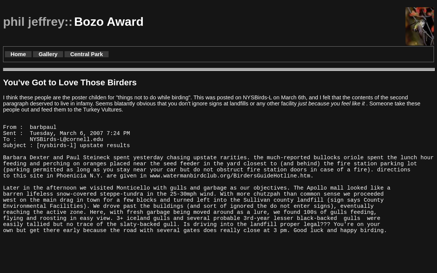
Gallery (48, 54)
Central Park (86, 54)
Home (18, 54)
